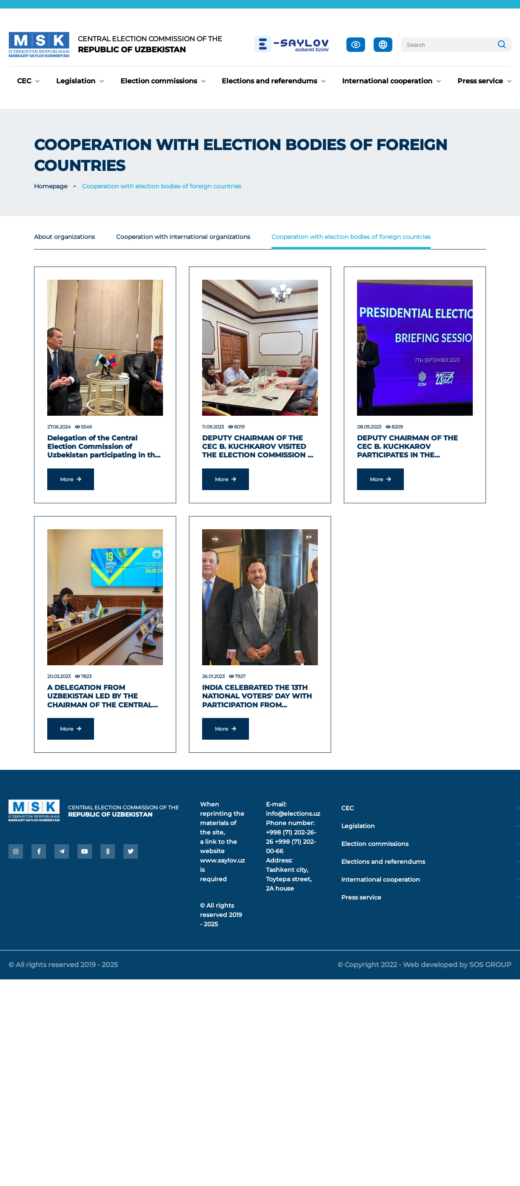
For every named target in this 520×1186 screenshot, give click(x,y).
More (70, 479)
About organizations (64, 237)
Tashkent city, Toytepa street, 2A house (288, 879)
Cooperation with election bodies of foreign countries (161, 186)
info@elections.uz (293, 813)
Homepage (50, 186)
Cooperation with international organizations (183, 237)
